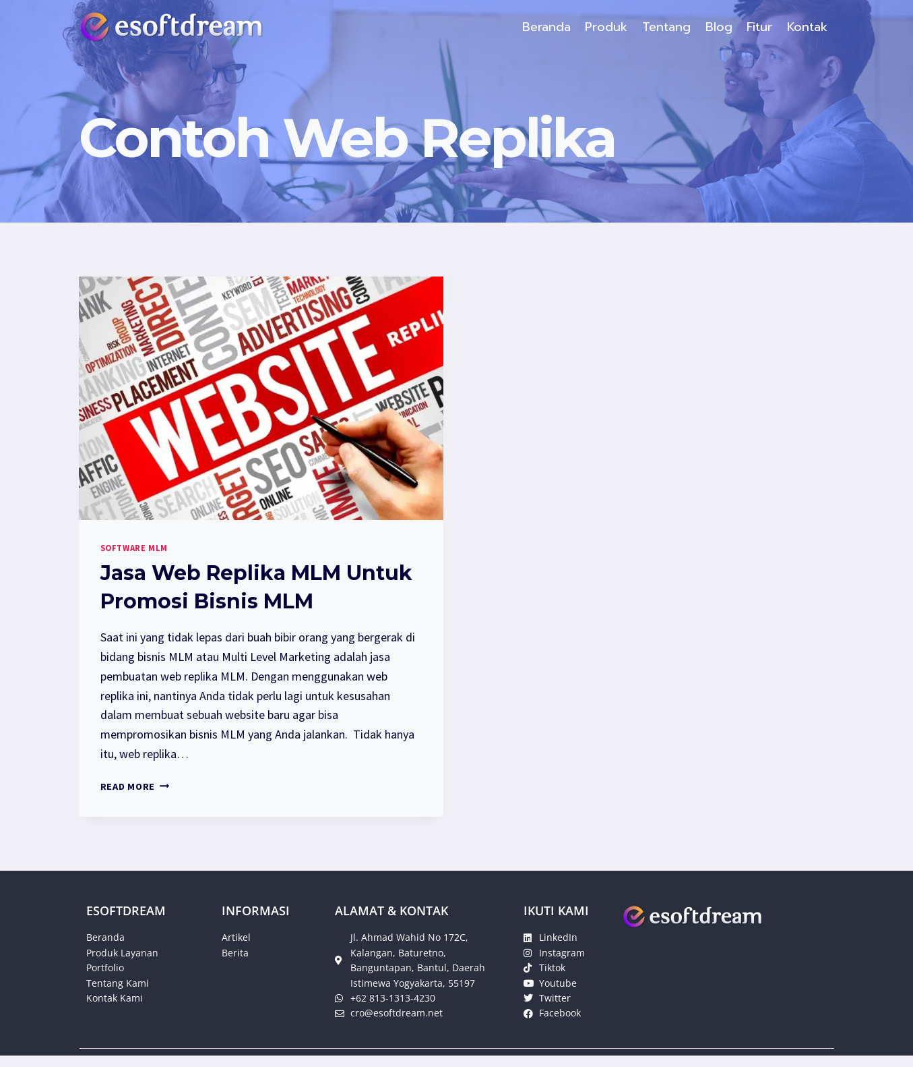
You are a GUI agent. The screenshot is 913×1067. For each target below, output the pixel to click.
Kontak (807, 27)
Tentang (666, 27)
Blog (718, 27)
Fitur (759, 27)
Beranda (546, 27)
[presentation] (261, 398)
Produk (606, 27)
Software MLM (134, 548)
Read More (135, 786)
